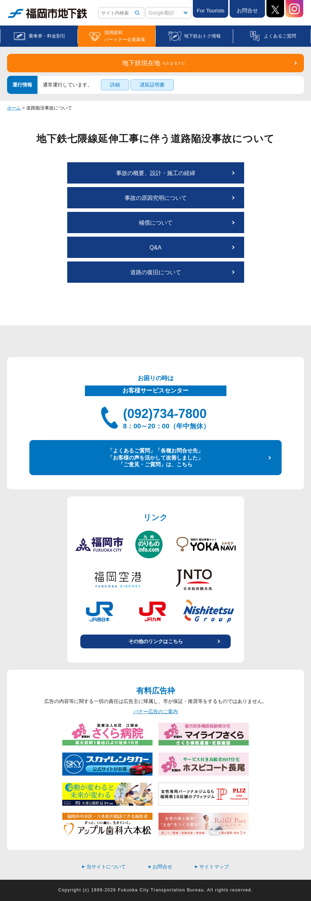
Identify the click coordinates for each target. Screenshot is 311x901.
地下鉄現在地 (153, 63)
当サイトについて (104, 866)
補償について (156, 223)
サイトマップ (212, 866)
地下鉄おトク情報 (202, 36)
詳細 (115, 85)
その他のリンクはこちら (155, 641)
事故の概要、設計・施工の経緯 (155, 173)
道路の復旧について (155, 272)
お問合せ (247, 10)
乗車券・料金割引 (47, 36)
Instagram (294, 8)
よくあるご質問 (280, 36)
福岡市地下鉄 (47, 13)
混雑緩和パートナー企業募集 (124, 36)
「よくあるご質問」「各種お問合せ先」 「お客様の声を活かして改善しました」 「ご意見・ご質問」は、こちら (155, 457)
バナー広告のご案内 (155, 711)
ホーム (14, 108)
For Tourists (210, 10)
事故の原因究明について (156, 198)
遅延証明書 (152, 85)
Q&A (156, 247)
